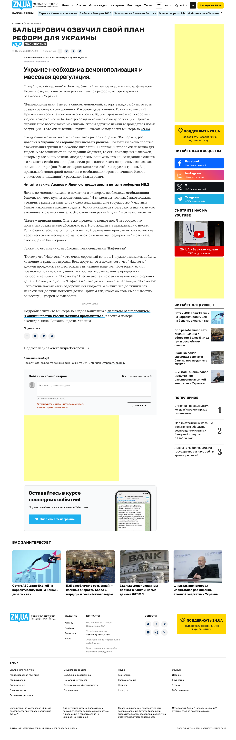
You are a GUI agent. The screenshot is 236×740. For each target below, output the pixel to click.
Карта (68, 638)
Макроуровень (18, 680)
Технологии (124, 675)
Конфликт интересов (76, 680)
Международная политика (24, 675)
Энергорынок (17, 685)
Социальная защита (75, 669)
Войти (183, 5)
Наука (121, 669)
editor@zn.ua (105, 651)
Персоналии (71, 690)
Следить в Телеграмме (55, 519)
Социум (176, 669)
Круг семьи (178, 680)
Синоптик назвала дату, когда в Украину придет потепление (192, 409)
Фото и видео (98, 5)
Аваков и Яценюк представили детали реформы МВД (100, 184)
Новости (67, 5)
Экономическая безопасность (81, 685)
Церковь (122, 685)
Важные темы (23, 13)
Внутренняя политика (22, 669)
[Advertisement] (71, 448)
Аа (193, 5)
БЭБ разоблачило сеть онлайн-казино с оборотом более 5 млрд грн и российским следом (192, 337)
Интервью (117, 5)
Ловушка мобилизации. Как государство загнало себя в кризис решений (194, 451)
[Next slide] (221, 13)
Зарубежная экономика (77, 675)
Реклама (70, 628)
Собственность (180, 690)
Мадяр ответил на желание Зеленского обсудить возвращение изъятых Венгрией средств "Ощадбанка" (194, 430)
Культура (123, 690)
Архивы (69, 622)
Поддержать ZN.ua (210, 5)
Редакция (70, 633)
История (177, 675)
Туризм (176, 685)
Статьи (81, 5)
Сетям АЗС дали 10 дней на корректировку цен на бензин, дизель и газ (192, 316)
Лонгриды (134, 5)
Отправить (139, 405)
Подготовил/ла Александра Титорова (54, 348)
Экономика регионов (21, 695)
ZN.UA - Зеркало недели (199, 249)
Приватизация (18, 690)
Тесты (148, 5)
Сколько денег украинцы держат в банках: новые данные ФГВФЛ (191, 358)
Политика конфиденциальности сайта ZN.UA (201, 728)
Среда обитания (127, 680)
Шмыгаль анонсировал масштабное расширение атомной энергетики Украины (191, 377)
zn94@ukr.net (93, 643)
